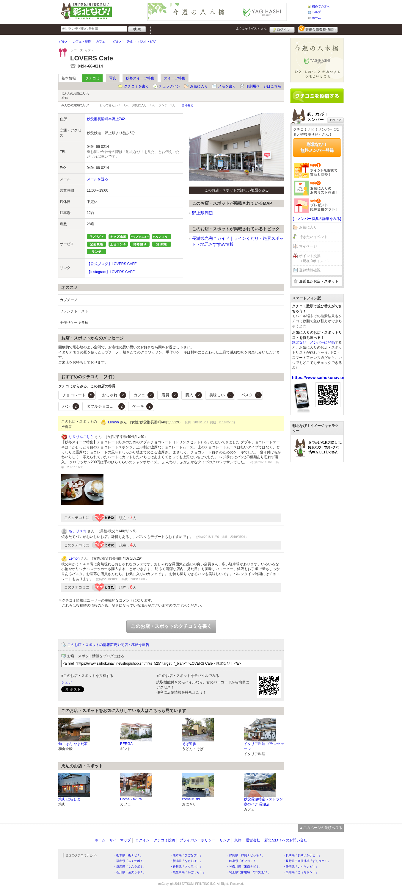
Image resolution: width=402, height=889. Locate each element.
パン (70, 406)
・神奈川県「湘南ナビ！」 (244, 866)
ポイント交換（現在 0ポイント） (315, 258)
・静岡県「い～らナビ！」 (300, 866)
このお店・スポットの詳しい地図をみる (237, 190)
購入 (194, 395)
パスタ (251, 395)
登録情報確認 (310, 270)
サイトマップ (120, 840)
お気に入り (199, 86)
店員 (169, 395)
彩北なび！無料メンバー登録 (317, 147)
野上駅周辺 (202, 213)
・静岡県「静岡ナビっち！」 (245, 855)
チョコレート (78, 395)
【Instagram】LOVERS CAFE (111, 272)
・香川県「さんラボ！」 (186, 866)
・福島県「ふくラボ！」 (129, 861)
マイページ (308, 246)
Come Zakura (131, 799)
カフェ (144, 395)
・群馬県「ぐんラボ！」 (129, 866)
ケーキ (142, 406)
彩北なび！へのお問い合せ (285, 840)
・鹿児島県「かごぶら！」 (187, 872)
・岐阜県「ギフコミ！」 (242, 861)
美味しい (221, 395)
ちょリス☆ (78, 531)
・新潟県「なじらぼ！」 (186, 861)
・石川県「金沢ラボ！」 (129, 872)
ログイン (282, 29)
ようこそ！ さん (251, 28)
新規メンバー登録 (318, 29)
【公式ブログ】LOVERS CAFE (112, 264)
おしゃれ (114, 395)
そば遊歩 (189, 744)
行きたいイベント (313, 237)
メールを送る (97, 179)
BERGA (126, 744)
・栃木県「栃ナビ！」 (128, 855)
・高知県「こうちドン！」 (300, 872)
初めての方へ (321, 6)
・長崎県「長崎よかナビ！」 (302, 855)
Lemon (113, 422)
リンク (224, 840)
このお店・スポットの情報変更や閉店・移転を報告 (108, 645)
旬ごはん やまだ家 (73, 744)
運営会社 (253, 840)
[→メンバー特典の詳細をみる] (317, 219)
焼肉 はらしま (69, 799)
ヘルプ (316, 12)
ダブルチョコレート (106, 406)
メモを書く (227, 86)
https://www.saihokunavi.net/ (320, 377)
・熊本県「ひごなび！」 (186, 855)
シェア (66, 682)
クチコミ (92, 78)
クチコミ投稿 (164, 840)
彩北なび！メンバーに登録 (313, 342)
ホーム (316, 17)
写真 (112, 78)
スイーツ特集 (174, 78)
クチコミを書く (136, 86)
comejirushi (191, 799)
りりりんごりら (81, 437)
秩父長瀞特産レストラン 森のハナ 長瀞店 (263, 801)
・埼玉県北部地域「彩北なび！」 (248, 872)
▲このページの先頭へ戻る (320, 828)
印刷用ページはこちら (263, 86)
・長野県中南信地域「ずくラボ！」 (306, 861)
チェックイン (169, 86)
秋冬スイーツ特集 (140, 78)
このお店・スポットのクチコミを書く (171, 626)
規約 (237, 840)
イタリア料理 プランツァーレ (264, 746)
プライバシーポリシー (197, 840)
